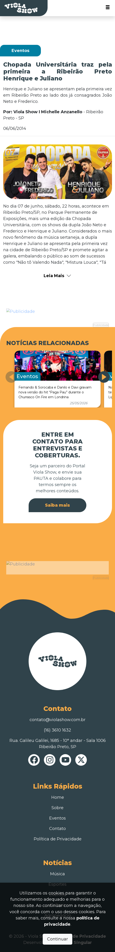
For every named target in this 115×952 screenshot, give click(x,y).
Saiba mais (57, 505)
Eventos (57, 818)
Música (57, 873)
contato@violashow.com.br (57, 719)
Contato (57, 828)
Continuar (57, 939)
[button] (104, 377)
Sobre (57, 807)
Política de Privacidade (58, 839)
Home (57, 797)
